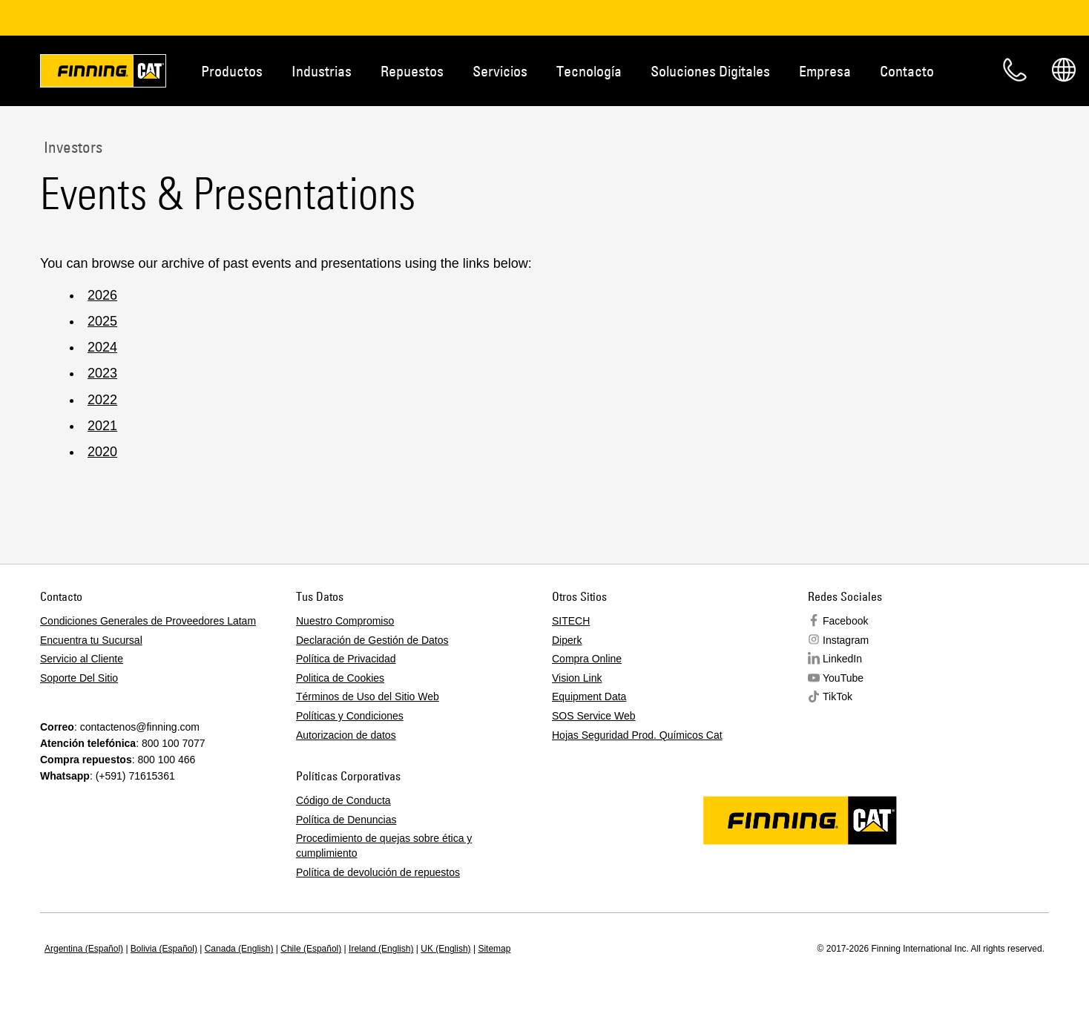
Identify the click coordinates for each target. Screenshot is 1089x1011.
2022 (102, 399)
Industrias (322, 71)
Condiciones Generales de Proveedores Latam (148, 621)
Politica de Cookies (340, 678)
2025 (102, 321)
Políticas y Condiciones (350, 716)
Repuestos (412, 71)
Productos (232, 71)
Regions (1064, 70)
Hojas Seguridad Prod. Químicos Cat (637, 735)
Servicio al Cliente (81, 659)
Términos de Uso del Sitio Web (367, 696)
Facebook (845, 621)
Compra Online (587, 659)
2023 (102, 373)
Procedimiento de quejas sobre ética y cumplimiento (384, 845)
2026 (102, 295)
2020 (102, 451)
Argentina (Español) (84, 949)
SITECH (571, 621)
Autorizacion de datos (346, 735)
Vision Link (577, 678)
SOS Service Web (594, 716)
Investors (71, 147)
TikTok (837, 696)
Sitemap (494, 949)
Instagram (846, 640)
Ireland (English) (381, 949)
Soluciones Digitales (710, 71)
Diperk (567, 640)
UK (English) (445, 949)
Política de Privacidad (346, 659)
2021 (102, 425)
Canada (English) (239, 949)
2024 (102, 347)
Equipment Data (589, 696)
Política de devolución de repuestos (378, 872)
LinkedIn (842, 659)
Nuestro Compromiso (345, 621)
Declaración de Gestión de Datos (372, 640)
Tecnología (589, 71)
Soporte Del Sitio (79, 678)
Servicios (500, 71)
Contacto (907, 71)
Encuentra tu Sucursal (91, 640)
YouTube (843, 678)
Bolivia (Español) (164, 949)
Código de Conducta (343, 800)
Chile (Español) (310, 949)
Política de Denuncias (346, 820)
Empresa (825, 71)
